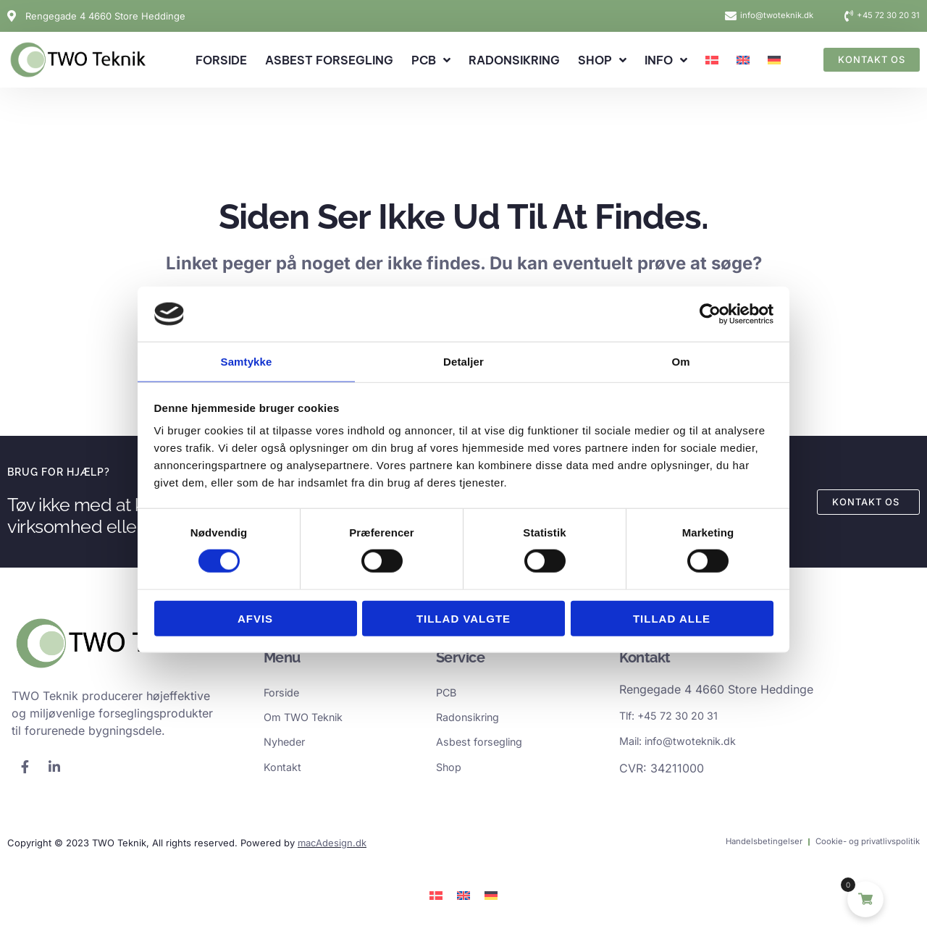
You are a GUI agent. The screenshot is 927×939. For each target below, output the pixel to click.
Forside (221, 60)
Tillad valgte (463, 618)
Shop (602, 60)
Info (666, 60)
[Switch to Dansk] (436, 901)
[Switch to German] (774, 60)
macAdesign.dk (332, 849)
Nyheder (287, 747)
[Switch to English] (743, 60)
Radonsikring (514, 60)
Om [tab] (680, 361)
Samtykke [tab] (246, 361)
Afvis (255, 618)
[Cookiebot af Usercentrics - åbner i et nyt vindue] (710, 313)
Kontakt (284, 773)
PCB (430, 60)
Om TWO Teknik (308, 721)
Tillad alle (671, 618)
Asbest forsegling (329, 60)
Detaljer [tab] (463, 361)
